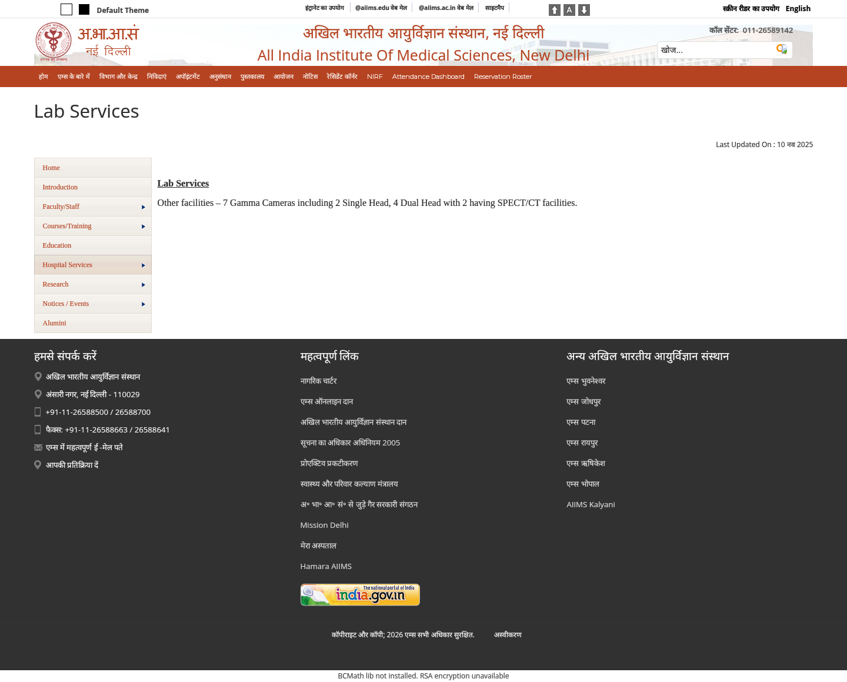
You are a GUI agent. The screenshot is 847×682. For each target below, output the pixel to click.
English (798, 9)
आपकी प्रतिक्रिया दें (72, 465)
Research (94, 284)
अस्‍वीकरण (508, 635)
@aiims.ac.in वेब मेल (446, 8)
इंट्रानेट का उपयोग (325, 8)
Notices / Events (94, 304)
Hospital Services (94, 265)
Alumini (54, 323)
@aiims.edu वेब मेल (381, 8)
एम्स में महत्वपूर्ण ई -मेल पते (84, 447)
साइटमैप (494, 8)
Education (57, 245)
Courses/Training (94, 226)
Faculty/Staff (94, 206)
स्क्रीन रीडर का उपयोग (751, 9)
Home (51, 168)
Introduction (60, 187)
